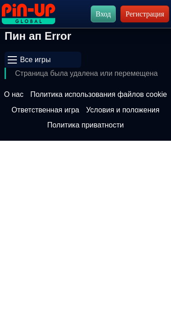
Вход (103, 14)
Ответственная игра (45, 110)
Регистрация (144, 14)
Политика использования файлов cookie (98, 94)
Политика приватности (85, 125)
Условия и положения (123, 110)
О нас (14, 94)
